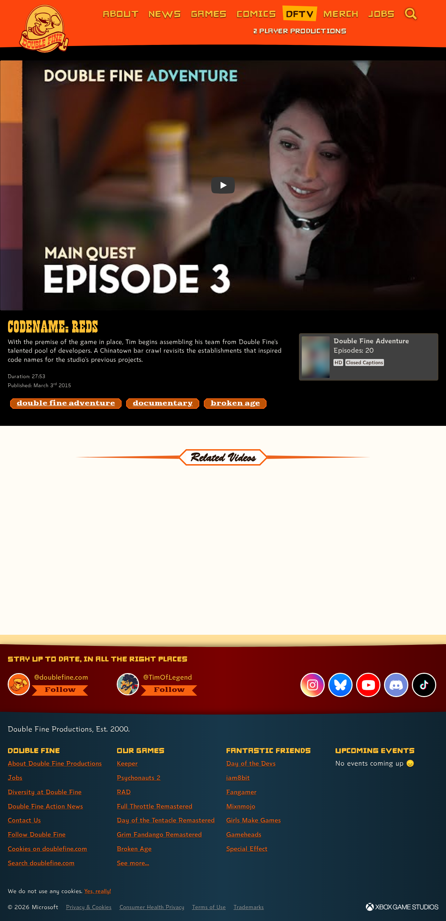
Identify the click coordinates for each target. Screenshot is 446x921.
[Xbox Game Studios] (402, 907)
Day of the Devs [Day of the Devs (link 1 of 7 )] (252, 751)
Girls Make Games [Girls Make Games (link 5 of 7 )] (255, 808)
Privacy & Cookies (91, 907)
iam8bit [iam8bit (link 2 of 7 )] (238, 766)
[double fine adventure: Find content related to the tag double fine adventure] (66, 403)
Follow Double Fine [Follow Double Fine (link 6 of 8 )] (39, 822)
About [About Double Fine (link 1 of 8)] (121, 13)
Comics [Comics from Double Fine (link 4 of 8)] (256, 13)
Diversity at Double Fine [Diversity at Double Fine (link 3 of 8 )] (47, 780)
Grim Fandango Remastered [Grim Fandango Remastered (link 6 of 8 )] (162, 834)
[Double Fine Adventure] (368, 357)
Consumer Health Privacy (159, 907)
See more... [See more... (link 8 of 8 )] (134, 863)
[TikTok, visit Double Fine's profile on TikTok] (424, 673)
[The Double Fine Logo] (44, 28)
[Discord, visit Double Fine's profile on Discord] (396, 673)
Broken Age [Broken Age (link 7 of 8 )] (136, 849)
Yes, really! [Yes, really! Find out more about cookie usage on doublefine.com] (98, 891)
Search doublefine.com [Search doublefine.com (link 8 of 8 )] (44, 851)
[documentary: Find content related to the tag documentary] (162, 403)
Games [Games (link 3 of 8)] (209, 13)
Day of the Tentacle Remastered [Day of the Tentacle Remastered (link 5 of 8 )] (148, 814)
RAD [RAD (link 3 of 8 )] (124, 780)
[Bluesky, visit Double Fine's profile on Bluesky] (340, 673)
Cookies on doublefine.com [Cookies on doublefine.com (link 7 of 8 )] (50, 837)
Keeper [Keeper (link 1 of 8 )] (128, 751)
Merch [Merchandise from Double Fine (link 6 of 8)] (341, 13)
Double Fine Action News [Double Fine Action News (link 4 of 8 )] (48, 794)
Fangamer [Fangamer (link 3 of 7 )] (242, 780)
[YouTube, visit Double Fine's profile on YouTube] (368, 673)
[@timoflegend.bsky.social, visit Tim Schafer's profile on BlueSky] (163, 672)
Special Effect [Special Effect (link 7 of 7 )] (248, 837)
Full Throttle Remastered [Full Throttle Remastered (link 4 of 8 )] (157, 794)
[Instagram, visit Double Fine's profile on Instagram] (312, 673)
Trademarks (262, 907)
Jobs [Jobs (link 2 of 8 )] (15, 766)
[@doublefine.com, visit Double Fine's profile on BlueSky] (54, 672)
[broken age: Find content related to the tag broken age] (235, 403)
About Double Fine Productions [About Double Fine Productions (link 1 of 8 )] (58, 751)
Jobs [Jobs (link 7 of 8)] (381, 13)
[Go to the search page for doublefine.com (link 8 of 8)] (411, 13)
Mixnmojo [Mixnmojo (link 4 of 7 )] (242, 794)
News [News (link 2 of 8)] (164, 13)
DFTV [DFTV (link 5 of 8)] (300, 13)
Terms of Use (220, 907)
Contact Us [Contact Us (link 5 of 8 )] (25, 808)
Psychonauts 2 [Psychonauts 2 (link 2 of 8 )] (140, 766)
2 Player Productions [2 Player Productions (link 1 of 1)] (300, 30)
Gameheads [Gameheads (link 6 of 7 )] (245, 822)
